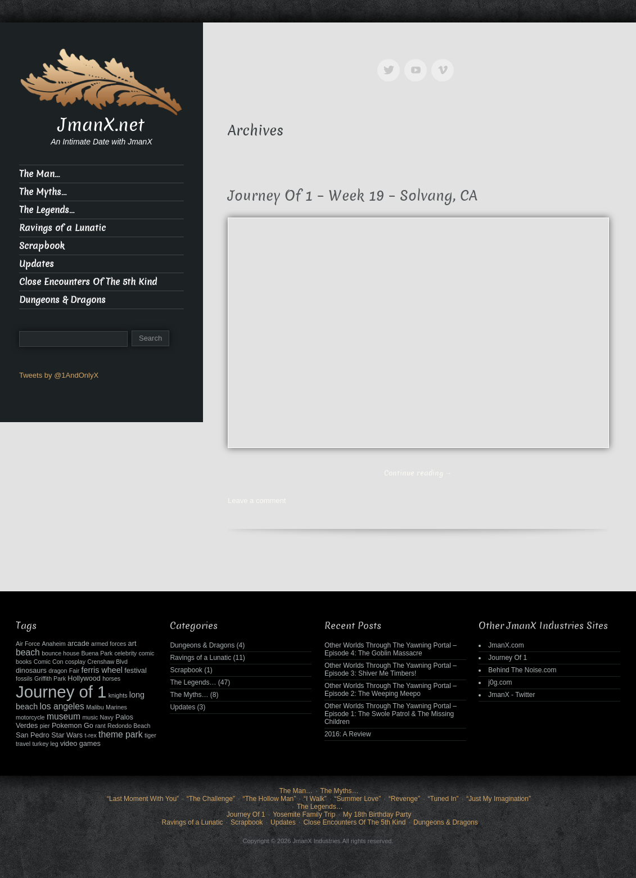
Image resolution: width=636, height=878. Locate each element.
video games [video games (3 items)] (80, 744)
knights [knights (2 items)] (118, 695)
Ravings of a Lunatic (62, 228)
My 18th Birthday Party (377, 814)
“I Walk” (315, 799)
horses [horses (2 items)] (111, 678)
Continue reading (418, 473)
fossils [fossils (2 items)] (24, 678)
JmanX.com (506, 645)
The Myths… (42, 192)
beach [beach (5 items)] (28, 652)
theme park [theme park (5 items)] (120, 734)
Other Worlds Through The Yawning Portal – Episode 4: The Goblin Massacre (390, 649)
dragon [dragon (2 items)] (57, 670)
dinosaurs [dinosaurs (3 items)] (31, 671)
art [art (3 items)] (132, 644)
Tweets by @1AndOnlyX (58, 375)
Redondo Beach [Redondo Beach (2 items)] (128, 725)
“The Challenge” (211, 799)
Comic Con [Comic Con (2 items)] (49, 661)
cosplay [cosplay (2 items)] (75, 661)
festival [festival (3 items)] (135, 671)
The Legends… (46, 210)
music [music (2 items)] (90, 717)
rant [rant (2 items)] (100, 725)
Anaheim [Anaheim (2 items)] (54, 643)
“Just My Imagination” (498, 799)
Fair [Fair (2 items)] (74, 670)
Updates (36, 264)
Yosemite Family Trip (304, 814)
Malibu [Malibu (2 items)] (94, 707)
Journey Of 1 (507, 658)
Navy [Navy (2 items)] (107, 717)
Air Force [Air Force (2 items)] (28, 643)
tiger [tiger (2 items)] (150, 735)
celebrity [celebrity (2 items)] (125, 653)
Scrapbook (42, 246)
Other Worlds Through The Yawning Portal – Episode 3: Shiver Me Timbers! (390, 669)
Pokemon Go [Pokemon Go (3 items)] (72, 726)
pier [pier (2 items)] (45, 725)
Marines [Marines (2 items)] (116, 707)
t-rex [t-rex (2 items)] (90, 735)
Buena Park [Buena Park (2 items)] (96, 653)
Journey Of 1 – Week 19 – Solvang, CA (352, 196)
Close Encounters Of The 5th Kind (88, 282)
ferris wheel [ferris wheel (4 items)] (102, 670)
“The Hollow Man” (269, 799)
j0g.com (500, 682)
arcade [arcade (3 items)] (78, 644)
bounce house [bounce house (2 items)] (60, 653)
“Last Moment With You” (143, 799)
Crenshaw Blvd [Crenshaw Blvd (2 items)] (107, 661)
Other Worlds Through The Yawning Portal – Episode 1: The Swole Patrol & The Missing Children (390, 714)
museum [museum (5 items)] (63, 716)
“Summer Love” (358, 799)
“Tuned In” (443, 799)
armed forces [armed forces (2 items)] (108, 643)
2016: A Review (347, 734)
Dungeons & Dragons (62, 300)
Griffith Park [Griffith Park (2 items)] (50, 678)
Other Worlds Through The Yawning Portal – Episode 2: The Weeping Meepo (390, 690)
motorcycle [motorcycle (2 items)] (30, 717)
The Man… (39, 174)
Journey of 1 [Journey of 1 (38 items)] (61, 691)
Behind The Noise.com (522, 670)
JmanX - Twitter (511, 695)
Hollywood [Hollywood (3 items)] (83, 678)
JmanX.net (101, 124)
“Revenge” (404, 799)
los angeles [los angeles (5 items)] (61, 706)
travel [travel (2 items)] (23, 743)
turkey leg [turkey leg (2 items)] (45, 743)
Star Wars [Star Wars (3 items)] (67, 735)
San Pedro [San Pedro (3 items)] (32, 735)
